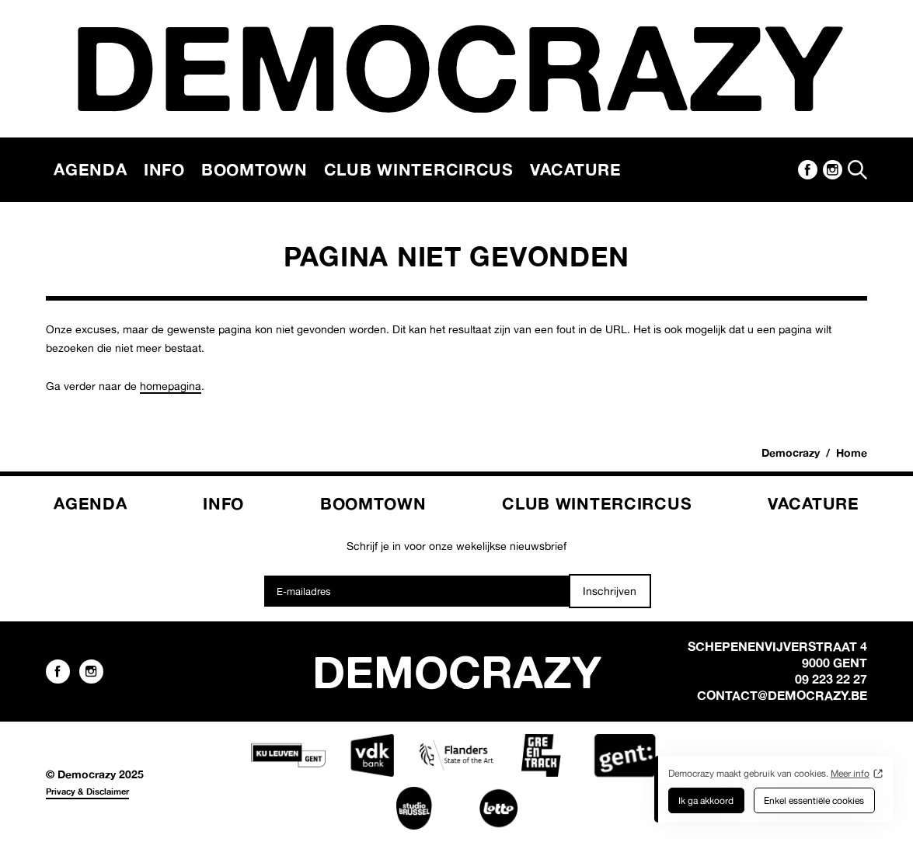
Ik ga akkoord (706, 800)
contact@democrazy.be (782, 695)
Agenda (90, 169)
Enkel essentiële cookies (814, 800)
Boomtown (254, 169)
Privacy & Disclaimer (87, 791)
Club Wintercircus (419, 169)
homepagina (170, 385)
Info (164, 169)
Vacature (576, 169)
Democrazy (790, 453)
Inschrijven (609, 590)
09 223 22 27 (831, 679)
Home (851, 453)
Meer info (850, 773)
